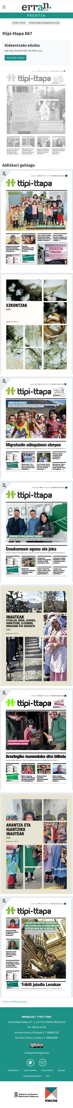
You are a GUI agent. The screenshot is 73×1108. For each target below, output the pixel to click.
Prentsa (36, 15)
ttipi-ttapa (18, 23)
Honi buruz (13, 1070)
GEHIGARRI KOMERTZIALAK (44, 23)
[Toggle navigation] (4, 6)
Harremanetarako (32, 1076)
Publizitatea (47, 1070)
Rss (48, 1076)
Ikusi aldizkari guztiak (15, 1001)
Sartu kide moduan (15, 57)
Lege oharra (30, 1070)
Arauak (61, 1070)
